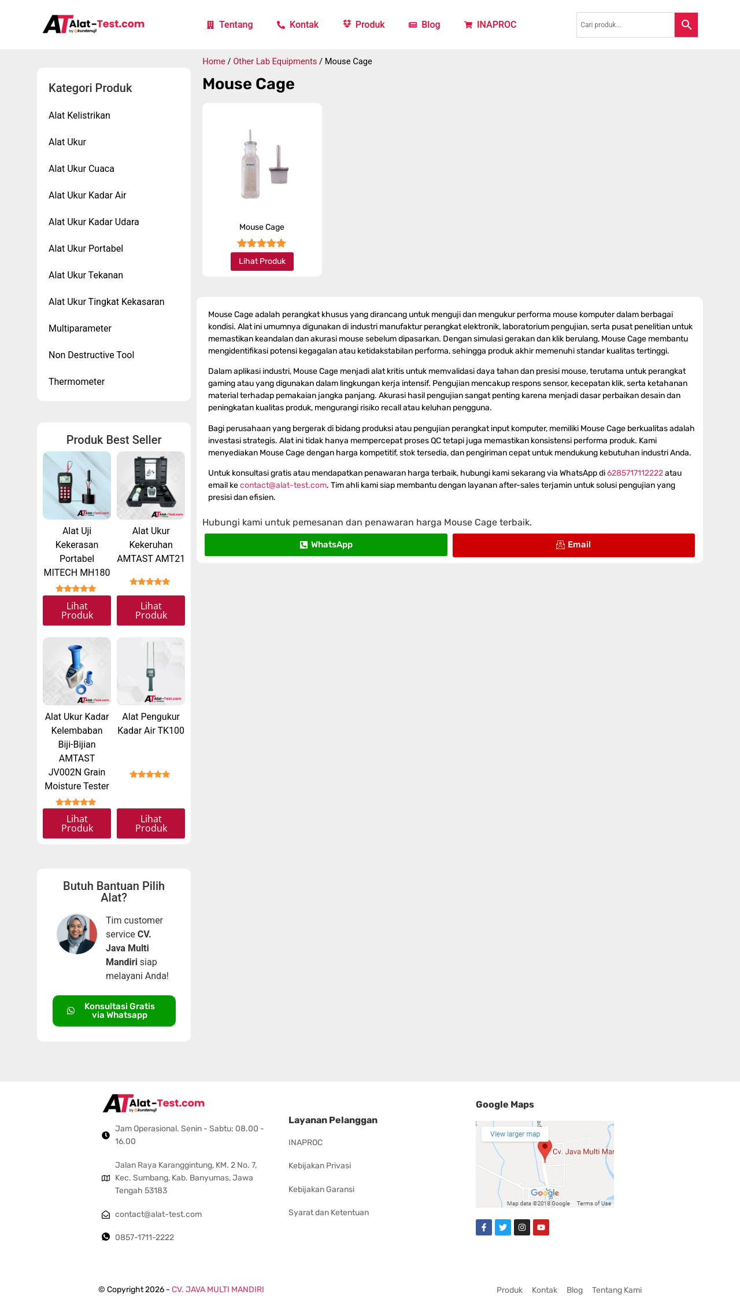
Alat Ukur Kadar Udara (94, 221)
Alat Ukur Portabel (86, 248)
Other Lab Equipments (275, 61)
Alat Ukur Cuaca (81, 168)
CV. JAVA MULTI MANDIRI (218, 1289)
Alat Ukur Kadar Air (88, 195)
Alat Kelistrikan (79, 115)
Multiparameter (80, 328)
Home (213, 61)
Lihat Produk (77, 610)
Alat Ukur (67, 142)
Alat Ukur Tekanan (86, 275)
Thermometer (77, 381)
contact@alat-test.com (283, 485)
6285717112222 (635, 473)
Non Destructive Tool (91, 355)
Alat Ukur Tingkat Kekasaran (107, 301)
